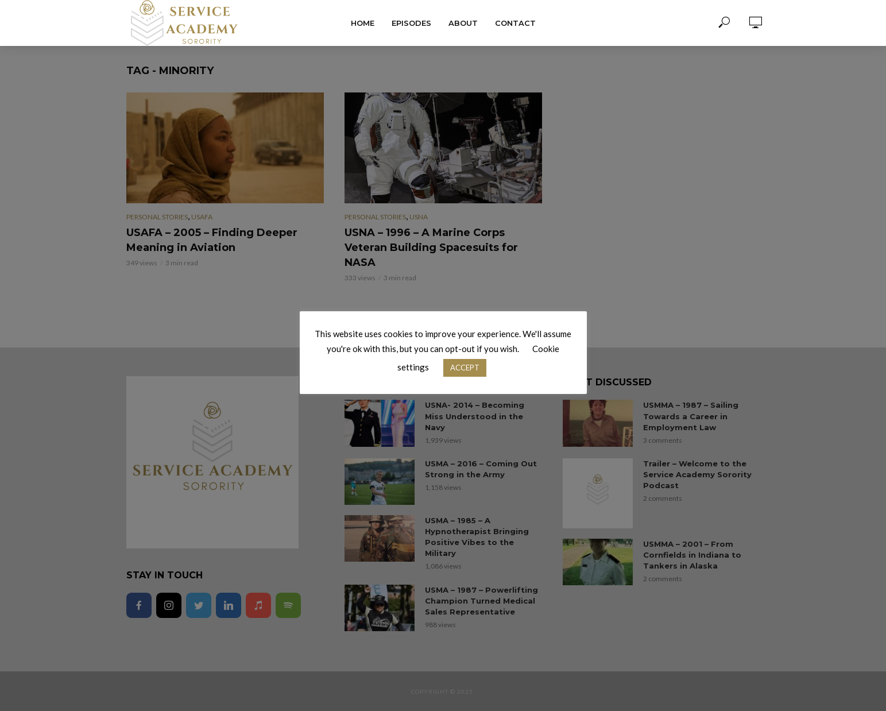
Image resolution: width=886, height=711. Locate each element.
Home (362, 23)
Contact (515, 23)
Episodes (411, 23)
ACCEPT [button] (464, 367)
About (463, 23)
